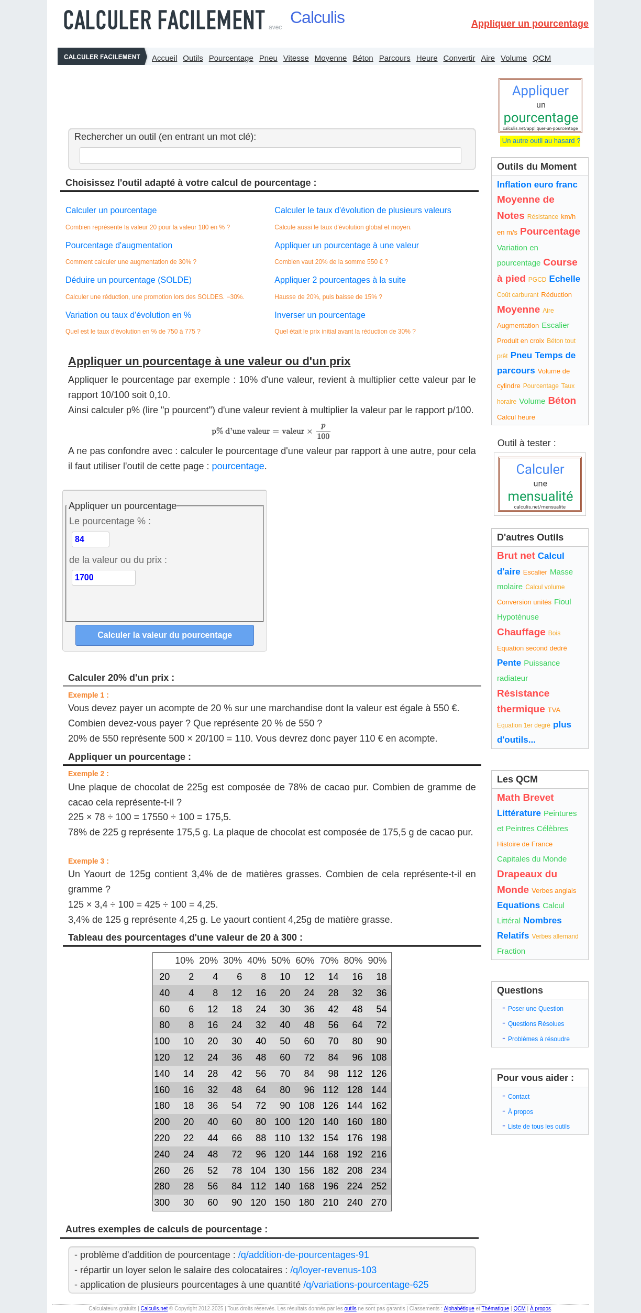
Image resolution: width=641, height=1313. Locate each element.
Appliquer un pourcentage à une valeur (346, 245)
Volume (514, 57)
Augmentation (518, 325)
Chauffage (521, 631)
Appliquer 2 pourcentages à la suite (340, 279)
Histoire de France (524, 844)
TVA (554, 710)
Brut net (516, 555)
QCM (542, 57)
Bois (554, 633)
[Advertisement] (269, 93)
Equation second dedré (532, 648)
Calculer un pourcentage (111, 210)
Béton (362, 57)
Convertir (460, 57)
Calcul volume (545, 587)
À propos (520, 1112)
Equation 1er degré (523, 725)
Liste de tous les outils (539, 1126)
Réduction (556, 295)
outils (350, 1308)
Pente (509, 663)
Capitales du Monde (532, 858)
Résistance (542, 216)
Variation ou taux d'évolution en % (128, 315)
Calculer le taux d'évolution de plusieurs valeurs (362, 210)
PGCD (537, 279)
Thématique (495, 1308)
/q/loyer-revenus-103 (333, 1270)
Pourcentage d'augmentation (118, 245)
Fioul (562, 601)
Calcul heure (516, 417)
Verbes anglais (554, 891)
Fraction (511, 950)
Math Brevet (525, 797)
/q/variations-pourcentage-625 (365, 1284)
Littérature (519, 813)
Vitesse (296, 57)
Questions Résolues (536, 1024)
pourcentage (238, 466)
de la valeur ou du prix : (118, 560)
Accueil (164, 57)
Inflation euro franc (537, 185)
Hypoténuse (518, 616)
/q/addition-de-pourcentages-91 (303, 1255)
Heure (427, 57)
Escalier (555, 325)
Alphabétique (459, 1308)
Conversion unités (524, 602)
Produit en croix (520, 341)
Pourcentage (231, 57)
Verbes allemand (555, 936)
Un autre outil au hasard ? (540, 141)
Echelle (565, 279)
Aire (488, 57)
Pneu (268, 57)
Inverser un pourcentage (319, 315)
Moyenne (331, 57)
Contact (518, 1096)
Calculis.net (154, 1308)
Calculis (317, 17)
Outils (193, 57)
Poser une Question (535, 1008)
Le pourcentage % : (110, 521)
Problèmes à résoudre (539, 1039)
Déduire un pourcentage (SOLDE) (128, 279)
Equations (518, 905)
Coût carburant (517, 295)
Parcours (395, 57)
